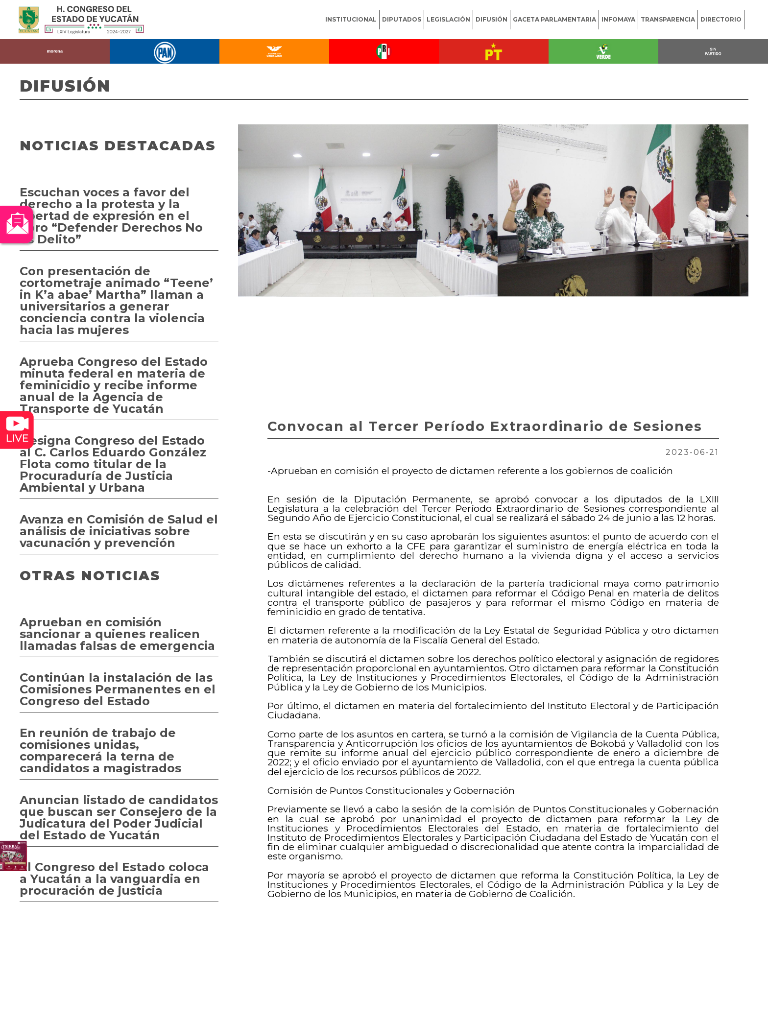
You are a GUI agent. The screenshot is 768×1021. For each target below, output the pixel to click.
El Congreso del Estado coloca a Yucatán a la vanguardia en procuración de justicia (114, 879)
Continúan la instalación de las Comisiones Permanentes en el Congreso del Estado (118, 689)
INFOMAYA (618, 19)
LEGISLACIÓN (448, 19)
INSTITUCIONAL (351, 19)
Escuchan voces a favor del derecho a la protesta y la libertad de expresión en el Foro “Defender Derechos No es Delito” (111, 215)
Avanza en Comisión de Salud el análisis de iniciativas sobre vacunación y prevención (119, 531)
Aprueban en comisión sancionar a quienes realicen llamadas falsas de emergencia (117, 634)
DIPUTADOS (401, 19)
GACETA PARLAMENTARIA (554, 19)
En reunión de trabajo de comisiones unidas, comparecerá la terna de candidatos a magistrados (100, 750)
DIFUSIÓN (491, 19)
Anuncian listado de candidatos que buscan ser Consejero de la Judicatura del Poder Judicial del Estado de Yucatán (119, 817)
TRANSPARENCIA (668, 19)
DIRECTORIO (721, 19)
